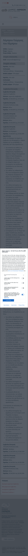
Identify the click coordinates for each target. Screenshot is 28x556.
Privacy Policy (21, 305)
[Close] (25, 251)
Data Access (14, 305)
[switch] (23, 278)
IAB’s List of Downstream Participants (16, 270)
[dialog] (14, 278)
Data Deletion (6, 305)
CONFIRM (8, 300)
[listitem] (14, 275)
